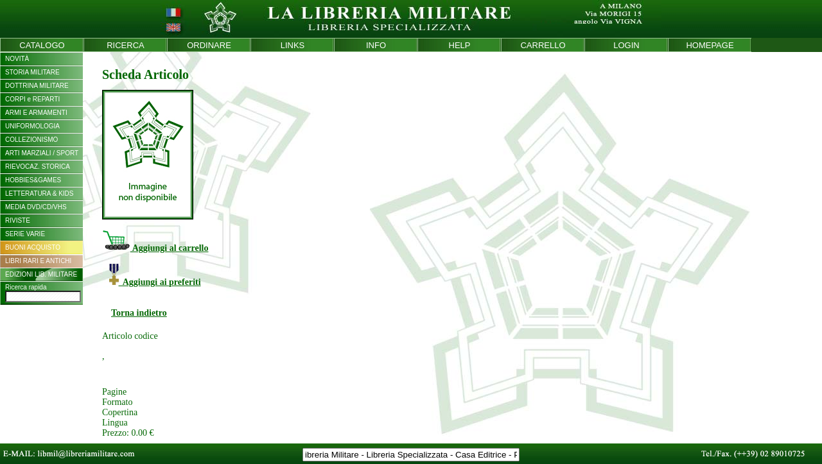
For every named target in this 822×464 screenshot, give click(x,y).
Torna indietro (139, 313)
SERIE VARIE (25, 233)
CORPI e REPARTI (32, 99)
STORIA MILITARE (32, 72)
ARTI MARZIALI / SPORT (41, 153)
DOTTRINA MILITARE (37, 85)
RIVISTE (17, 220)
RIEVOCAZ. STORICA (37, 166)
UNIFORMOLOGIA (32, 126)
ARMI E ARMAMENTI (36, 112)
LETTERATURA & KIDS (39, 193)
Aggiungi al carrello (155, 248)
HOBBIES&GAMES (33, 180)
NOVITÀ (17, 58)
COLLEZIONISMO (31, 139)
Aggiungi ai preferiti (155, 282)
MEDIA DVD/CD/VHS (36, 207)
